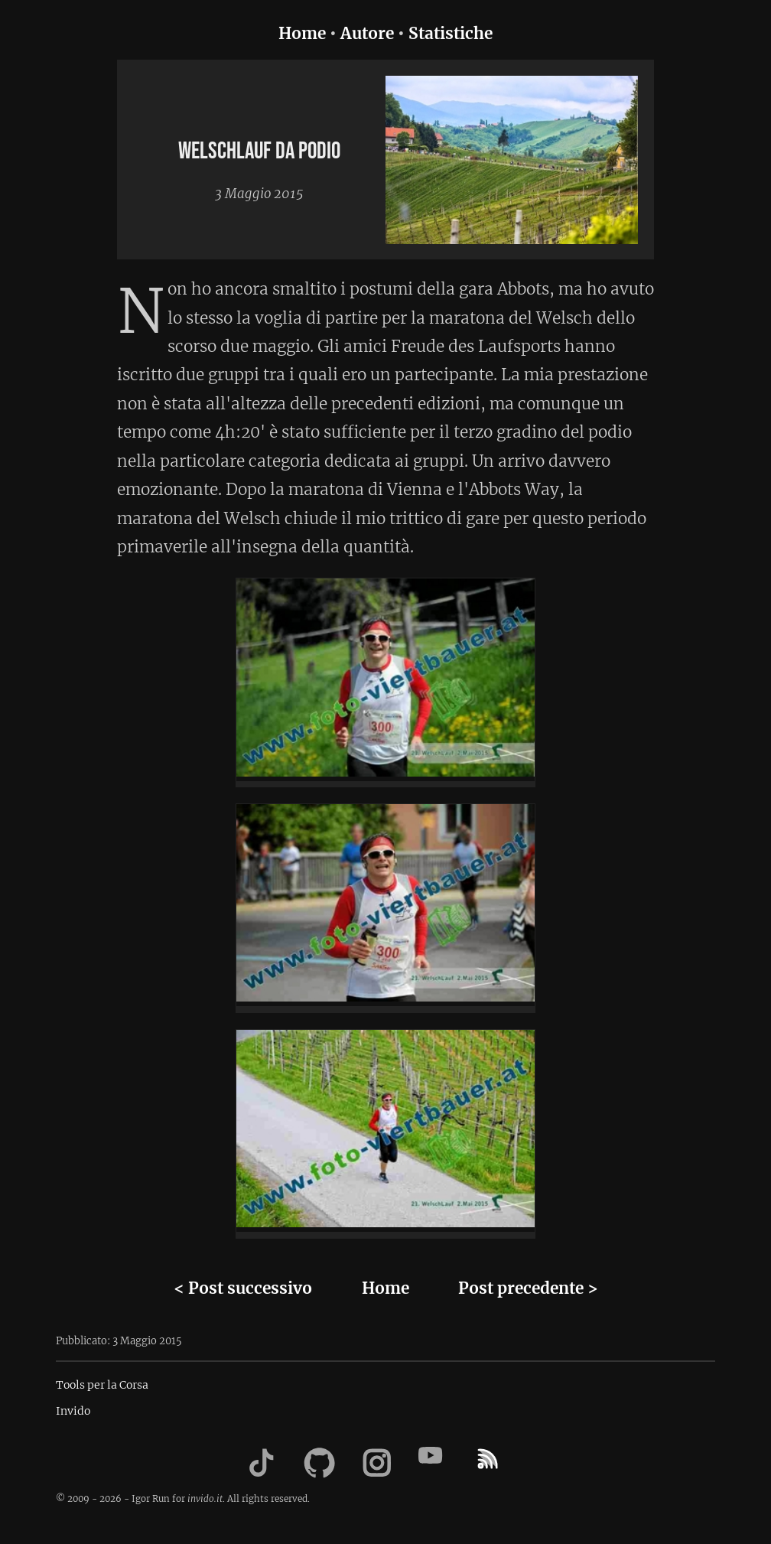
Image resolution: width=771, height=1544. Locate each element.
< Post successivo (243, 1288)
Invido (73, 1411)
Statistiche (450, 34)
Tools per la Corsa (102, 1385)
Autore (367, 34)
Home (302, 34)
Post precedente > (528, 1288)
